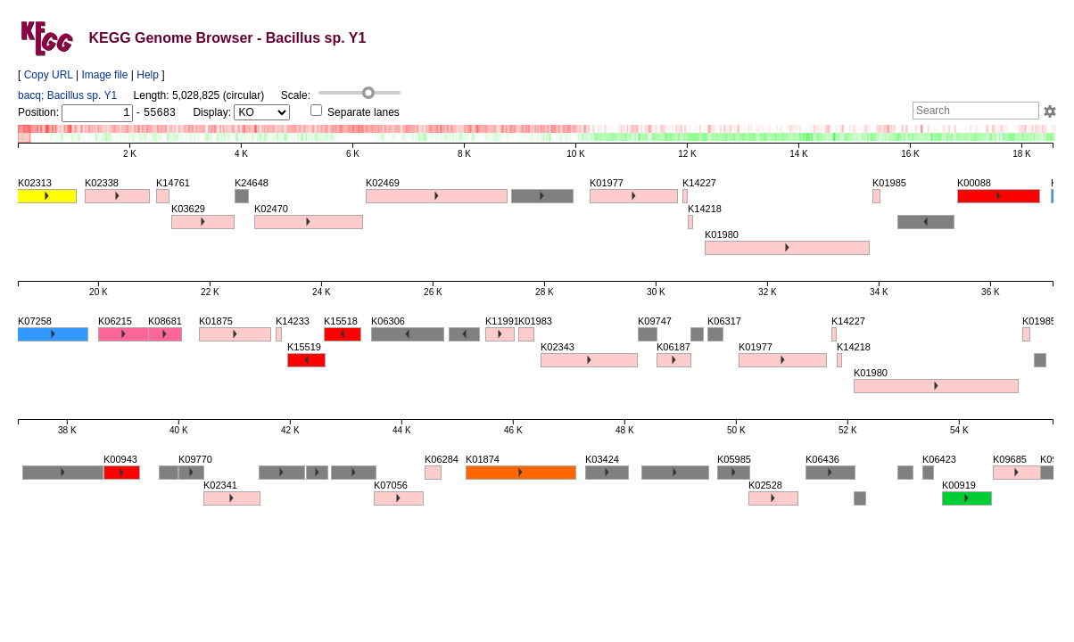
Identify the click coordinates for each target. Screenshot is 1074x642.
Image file (104, 75)
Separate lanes (355, 112)
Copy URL (48, 75)
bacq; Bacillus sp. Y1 (67, 95)
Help (147, 75)
